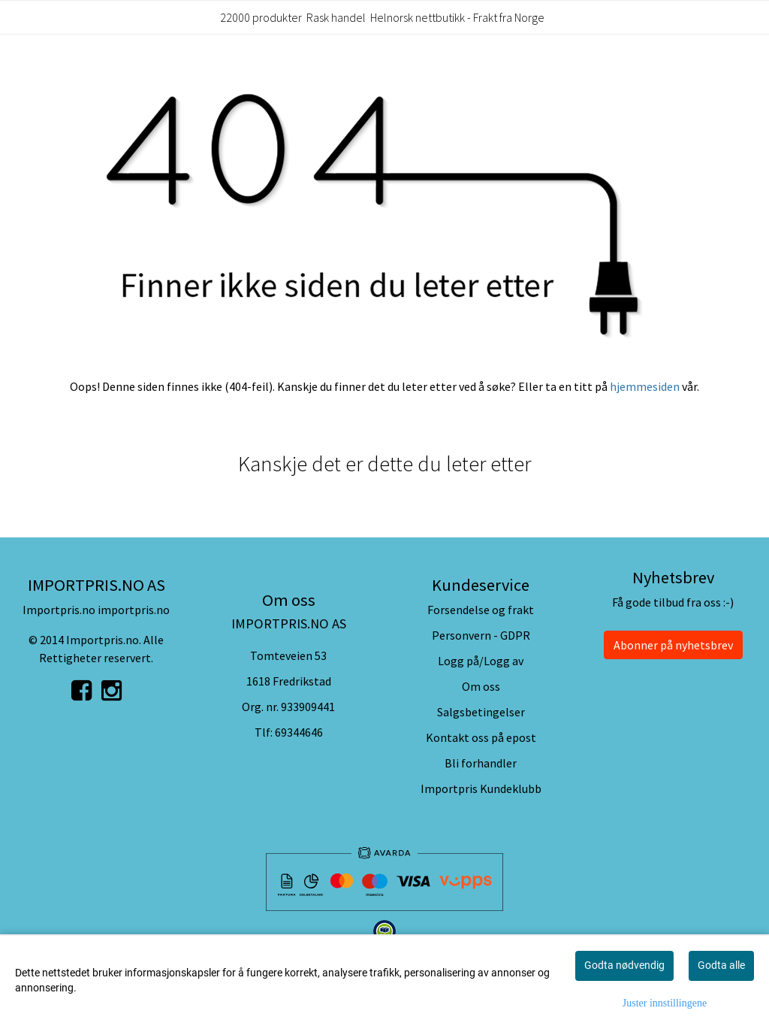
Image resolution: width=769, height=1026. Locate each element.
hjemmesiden (645, 386)
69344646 (299, 732)
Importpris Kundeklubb (481, 788)
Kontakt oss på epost (481, 737)
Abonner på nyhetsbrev (673, 644)
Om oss (481, 686)
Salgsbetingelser (481, 711)
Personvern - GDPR (481, 635)
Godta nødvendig (624, 965)
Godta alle (721, 965)
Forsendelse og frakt (480, 609)
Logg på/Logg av (480, 660)
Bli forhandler (481, 762)
